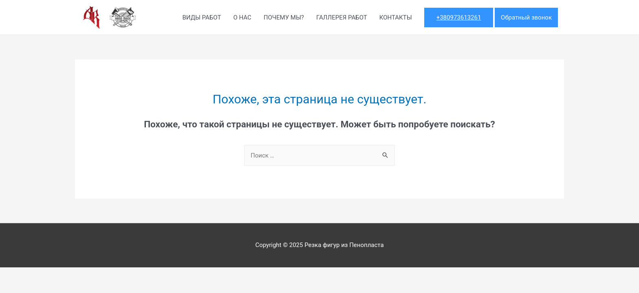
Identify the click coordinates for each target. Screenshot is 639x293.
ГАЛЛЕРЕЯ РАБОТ (341, 17)
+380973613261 (458, 17)
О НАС (242, 17)
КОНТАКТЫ (395, 17)
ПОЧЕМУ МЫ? (284, 17)
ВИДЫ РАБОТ (201, 17)
